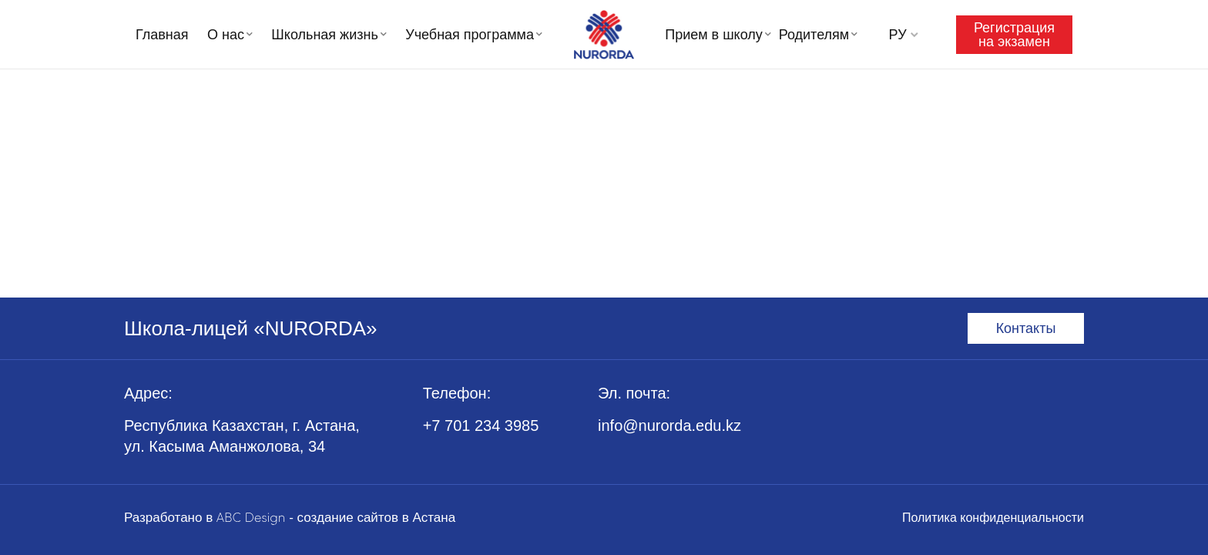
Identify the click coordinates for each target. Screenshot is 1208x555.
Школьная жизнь (324, 35)
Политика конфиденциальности (993, 517)
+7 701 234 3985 (481, 425)
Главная (162, 35)
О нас (225, 35)
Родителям (814, 35)
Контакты (1026, 328)
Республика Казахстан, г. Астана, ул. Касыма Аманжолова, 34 (242, 436)
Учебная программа (469, 35)
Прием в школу (714, 35)
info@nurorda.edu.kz (669, 425)
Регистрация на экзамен (1014, 34)
